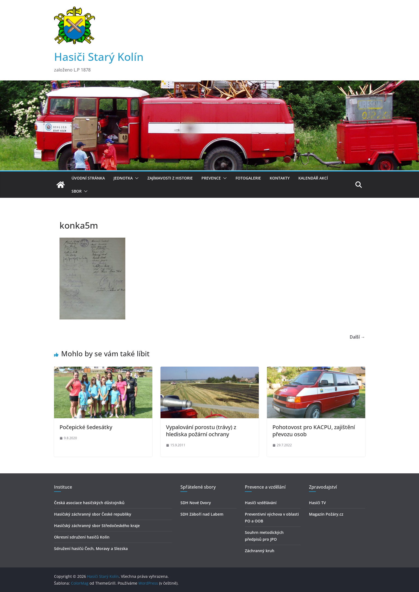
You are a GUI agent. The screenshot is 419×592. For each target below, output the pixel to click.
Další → (357, 337)
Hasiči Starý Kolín (99, 56)
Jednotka (123, 178)
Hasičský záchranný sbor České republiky (92, 514)
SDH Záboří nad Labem (201, 514)
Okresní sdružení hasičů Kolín (81, 537)
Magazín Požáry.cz (326, 514)
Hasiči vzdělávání (261, 502)
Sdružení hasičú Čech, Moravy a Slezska (91, 548)
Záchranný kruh (259, 550)
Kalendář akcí (313, 178)
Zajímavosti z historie (170, 178)
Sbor (77, 191)
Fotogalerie (248, 178)
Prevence (211, 178)
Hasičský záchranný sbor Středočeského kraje (97, 525)
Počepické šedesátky (86, 427)
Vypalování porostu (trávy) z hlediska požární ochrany (201, 430)
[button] (136, 178)
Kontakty (280, 178)
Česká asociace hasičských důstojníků (89, 502)
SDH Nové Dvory (195, 502)
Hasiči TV (317, 502)
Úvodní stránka (88, 178)
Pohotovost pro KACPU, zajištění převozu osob (313, 430)
